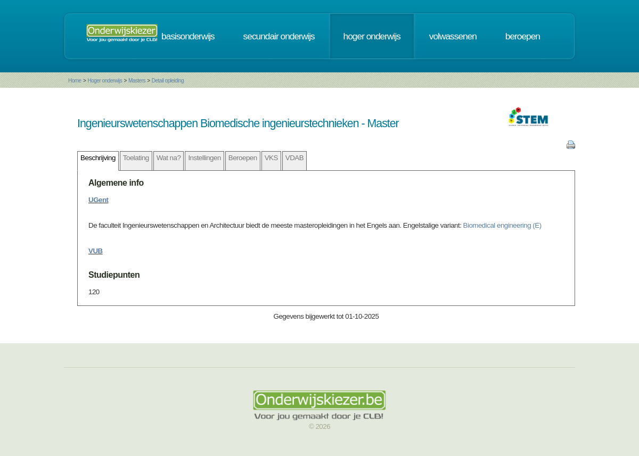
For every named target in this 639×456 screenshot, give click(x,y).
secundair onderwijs (279, 36)
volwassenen (453, 36)
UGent (98, 200)
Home (74, 81)
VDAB (294, 158)
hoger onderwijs (371, 36)
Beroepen (242, 158)
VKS (271, 158)
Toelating (136, 158)
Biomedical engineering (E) (502, 225)
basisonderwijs (188, 36)
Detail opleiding (168, 81)
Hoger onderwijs (104, 81)
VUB (95, 251)
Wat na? (169, 158)
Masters (136, 81)
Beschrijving (98, 158)
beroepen (522, 36)
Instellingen (204, 158)
